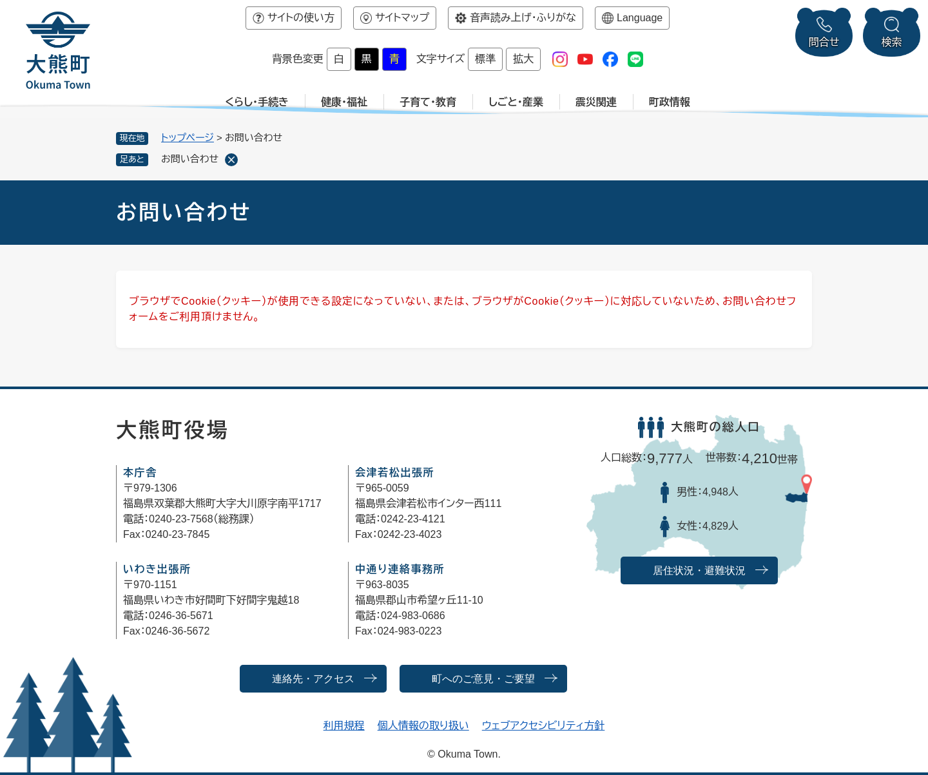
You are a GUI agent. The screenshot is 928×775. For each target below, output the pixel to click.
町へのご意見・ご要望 (483, 678)
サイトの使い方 (300, 17)
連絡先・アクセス (313, 678)
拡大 (523, 58)
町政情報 (669, 102)
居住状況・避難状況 (699, 570)
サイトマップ (402, 17)
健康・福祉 (344, 102)
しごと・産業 (515, 102)
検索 (892, 42)
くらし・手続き (257, 102)
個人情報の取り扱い (423, 725)
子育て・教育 (428, 102)
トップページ (187, 137)
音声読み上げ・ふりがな (523, 17)
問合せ (824, 42)
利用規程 (344, 725)
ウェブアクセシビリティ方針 (543, 725)
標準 (485, 58)
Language (639, 17)
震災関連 (596, 102)
